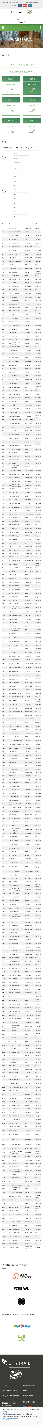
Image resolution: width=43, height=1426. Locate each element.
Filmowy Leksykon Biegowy (12, 2)
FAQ (25, 1390)
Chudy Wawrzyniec (31, 2)
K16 (15, 168)
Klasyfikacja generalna (21, 65)
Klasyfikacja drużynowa (21, 72)
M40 (15, 207)
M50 (15, 212)
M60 (15, 216)
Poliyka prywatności (10, 1395)
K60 (15, 190)
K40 (15, 181)
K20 (15, 172)
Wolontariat (28, 1385)
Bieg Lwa (13, 5)
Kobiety (16, 158)
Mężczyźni (17, 162)
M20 (15, 199)
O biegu (5, 1385)
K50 (15, 185)
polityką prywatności (10, 1419)
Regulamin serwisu (10, 1390)
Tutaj (5, 1414)
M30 (15, 203)
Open (15, 153)
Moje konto (28, 1395)
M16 (15, 194)
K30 (15, 177)
